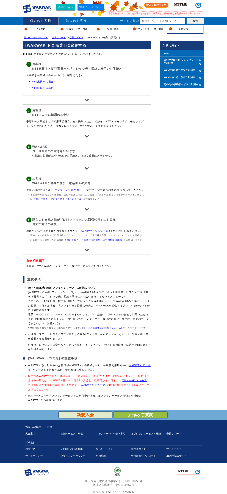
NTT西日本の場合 (43, 87)
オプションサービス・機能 (146, 433)
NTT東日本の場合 (43, 81)
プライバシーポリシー (73, 455)
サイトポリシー (34, 455)
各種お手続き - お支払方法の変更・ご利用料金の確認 (93, 240)
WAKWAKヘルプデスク (96, 231)
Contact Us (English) (72, 448)
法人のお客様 (76, 20)
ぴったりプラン (104, 448)
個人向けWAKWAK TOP (36, 37)
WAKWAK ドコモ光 (134, 380)
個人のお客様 (40, 20)
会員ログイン (65, 7)
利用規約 (101, 455)
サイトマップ (173, 448)
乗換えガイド (138, 448)
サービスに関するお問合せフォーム (102, 328)
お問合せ (30, 448)
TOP (166, 53)
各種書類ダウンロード (143, 455)
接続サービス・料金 (72, 433)
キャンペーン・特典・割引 (111, 433)
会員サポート (59, 37)
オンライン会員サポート (69, 189)
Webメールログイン (90, 7)
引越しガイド (76, 37)
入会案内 (30, 433)
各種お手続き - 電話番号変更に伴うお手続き (57, 199)
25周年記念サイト (176, 455)
